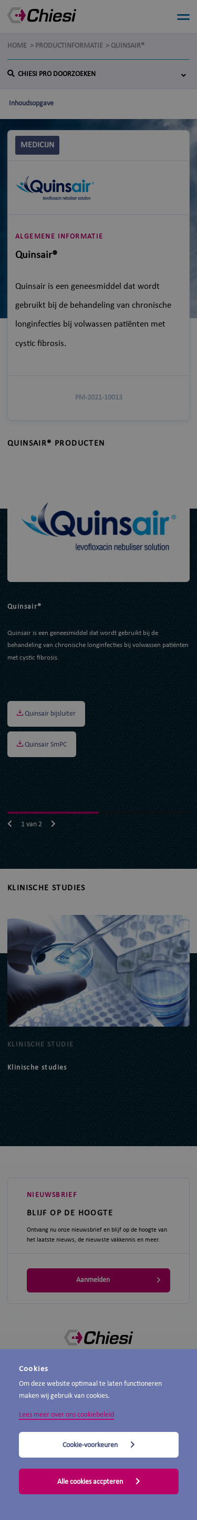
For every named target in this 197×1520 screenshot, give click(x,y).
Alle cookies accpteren (98, 1482)
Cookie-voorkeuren (99, 1445)
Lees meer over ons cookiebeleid (66, 1415)
